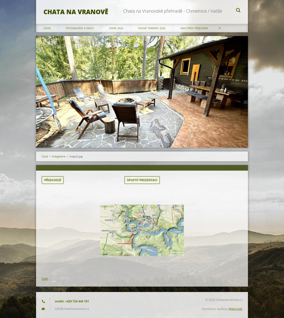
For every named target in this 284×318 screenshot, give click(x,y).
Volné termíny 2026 (151, 28)
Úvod (47, 28)
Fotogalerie (59, 156)
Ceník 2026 (116, 28)
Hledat (238, 10)
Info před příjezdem (194, 28)
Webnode (235, 309)
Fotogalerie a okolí (80, 28)
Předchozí (52, 180)
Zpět (45, 279)
